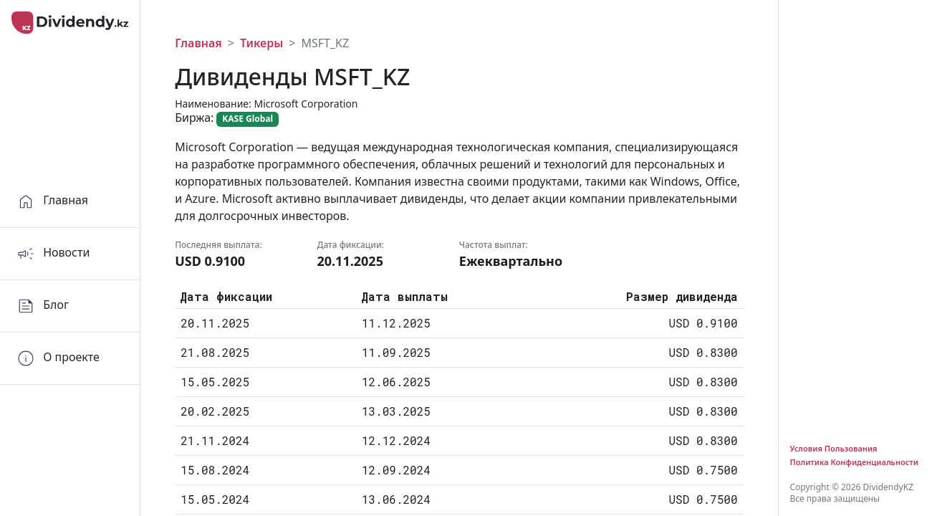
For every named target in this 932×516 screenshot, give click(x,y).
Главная (198, 43)
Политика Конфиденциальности (854, 462)
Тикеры (261, 43)
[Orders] (70, 359)
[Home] (70, 202)
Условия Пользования (834, 448)
